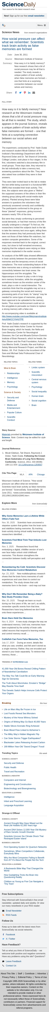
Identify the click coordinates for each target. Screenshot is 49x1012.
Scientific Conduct (11, 418)
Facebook (10, 934)
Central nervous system (39, 381)
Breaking (6, 703)
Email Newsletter (14, 911)
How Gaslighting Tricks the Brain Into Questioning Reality (21, 876)
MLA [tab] (22, 474)
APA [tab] (30, 474)
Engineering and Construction (17, 784)
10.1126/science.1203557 (30, 465)
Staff (20, 973)
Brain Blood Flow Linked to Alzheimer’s (22, 730)
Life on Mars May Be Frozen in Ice (20, 709)
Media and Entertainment (13, 406)
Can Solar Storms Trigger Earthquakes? (22, 738)
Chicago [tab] (41, 474)
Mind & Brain (10, 368)
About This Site (8, 973)
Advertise (41, 973)
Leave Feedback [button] (13, 961)
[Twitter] (20, 92)
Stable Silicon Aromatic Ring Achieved (21, 726)
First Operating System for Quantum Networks (25, 847)
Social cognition (39, 401)
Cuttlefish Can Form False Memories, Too (22, 639)
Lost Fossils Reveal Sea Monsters (20, 713)
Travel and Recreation (14, 771)
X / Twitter (10, 939)
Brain (34, 405)
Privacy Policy (8, 977)
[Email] (33, 92)
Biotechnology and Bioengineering (20, 788)
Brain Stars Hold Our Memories (17, 618)
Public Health (10, 767)
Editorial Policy (25, 977)
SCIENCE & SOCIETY (10, 759)
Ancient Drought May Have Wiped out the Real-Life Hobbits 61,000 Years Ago (23, 824)
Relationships (13, 373)
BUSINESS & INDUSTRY (11, 776)
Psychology (12, 387)
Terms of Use (40, 977)
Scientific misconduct (37, 373)
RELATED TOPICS (11, 362)
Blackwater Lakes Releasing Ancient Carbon (24, 742)
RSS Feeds (11, 915)
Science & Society (12, 392)
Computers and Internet (15, 780)
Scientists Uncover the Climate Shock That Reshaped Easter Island (24, 837)
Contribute (29, 973)
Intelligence (12, 378)
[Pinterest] (24, 92)
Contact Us (11, 966)
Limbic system (38, 367)
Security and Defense (13, 399)
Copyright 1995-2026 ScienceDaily (19, 981)
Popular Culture (14, 412)
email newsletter (36, 16)
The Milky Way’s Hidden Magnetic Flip (21, 734)
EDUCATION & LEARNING (11, 793)
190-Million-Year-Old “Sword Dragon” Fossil (24, 747)
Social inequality (39, 391)
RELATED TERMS (35, 362)
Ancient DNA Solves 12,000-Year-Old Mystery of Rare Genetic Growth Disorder (25, 831)
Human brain (38, 396)
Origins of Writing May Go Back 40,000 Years (25, 722)
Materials (6, 434)
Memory (11, 382)
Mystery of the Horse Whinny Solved (21, 718)
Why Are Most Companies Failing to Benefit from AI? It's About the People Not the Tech (24, 859)
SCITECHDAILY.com (20, 662)
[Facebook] (16, 92)
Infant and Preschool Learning (18, 801)
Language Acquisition (14, 805)
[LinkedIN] (29, 92)
